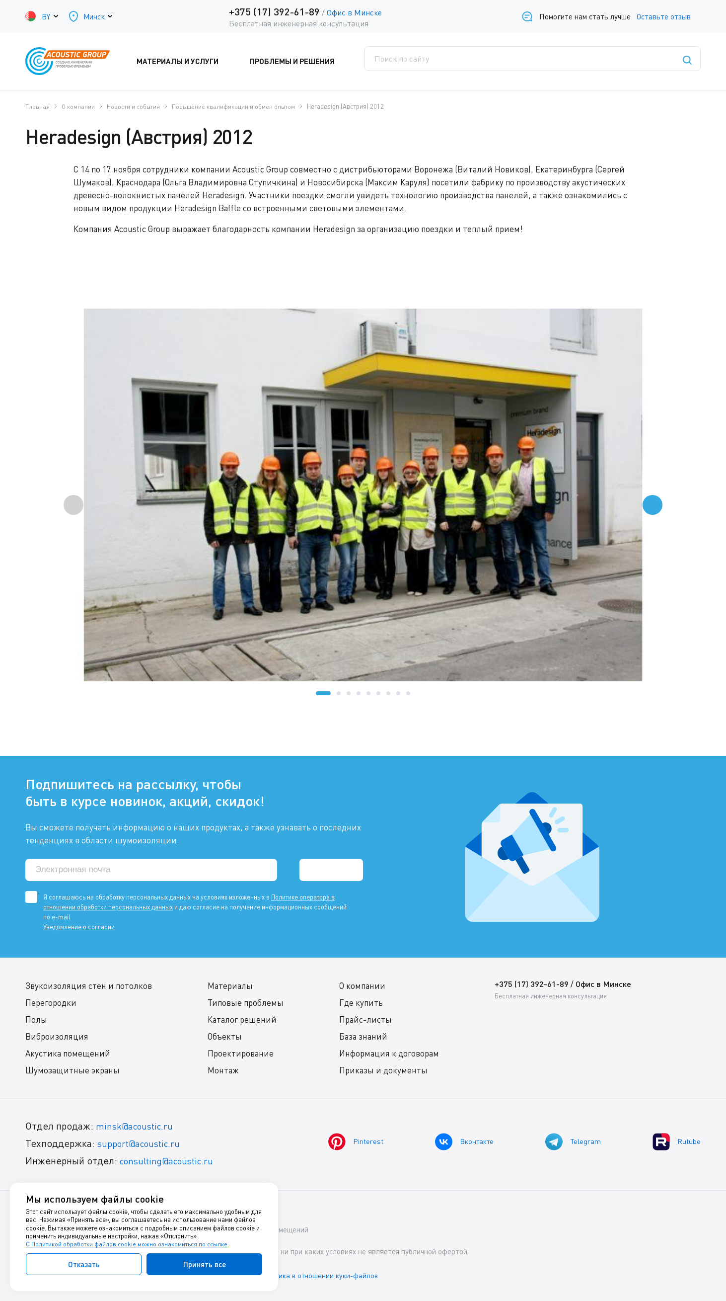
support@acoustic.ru (142, 1144)
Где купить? (462, 61)
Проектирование (240, 1054)
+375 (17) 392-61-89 (272, 11)
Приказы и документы (383, 1071)
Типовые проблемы (245, 1003)
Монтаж (222, 1071)
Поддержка (392, 61)
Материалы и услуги (196, 61)
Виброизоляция (56, 1037)
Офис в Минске (352, 12)
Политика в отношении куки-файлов (328, 1275)
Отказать (84, 1264)
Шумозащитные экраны (72, 1071)
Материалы (229, 986)
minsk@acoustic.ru (137, 1127)
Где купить (360, 1003)
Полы (36, 1020)
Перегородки (50, 1003)
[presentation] (73, 504)
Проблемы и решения (303, 61)
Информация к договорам (388, 1054)
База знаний (363, 1037)
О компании (362, 986)
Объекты (224, 1037)
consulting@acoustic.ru (171, 1161)
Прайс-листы (365, 1020)
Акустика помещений (67, 1054)
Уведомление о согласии (79, 928)
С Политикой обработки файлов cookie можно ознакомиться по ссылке (127, 1244)
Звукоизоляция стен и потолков (88, 986)
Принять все (204, 1264)
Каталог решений (241, 1020)
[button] (323, 693)
